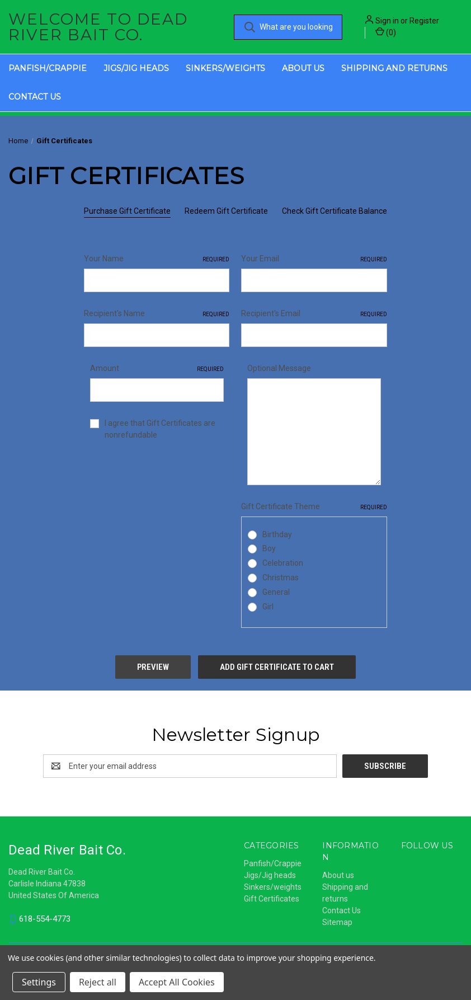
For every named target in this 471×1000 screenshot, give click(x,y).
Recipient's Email (314, 314)
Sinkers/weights (225, 68)
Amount (157, 369)
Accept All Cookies (177, 982)
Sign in (387, 20)
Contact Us (34, 97)
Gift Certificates (271, 898)
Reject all (97, 982)
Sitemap (337, 922)
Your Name (156, 259)
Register (424, 20)
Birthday (277, 534)
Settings (39, 982)
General (276, 592)
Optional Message (279, 368)
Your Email (314, 259)
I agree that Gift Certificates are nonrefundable (160, 429)
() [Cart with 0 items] (385, 32)
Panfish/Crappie (47, 68)
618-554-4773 (44, 919)
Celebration (282, 562)
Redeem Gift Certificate (226, 210)
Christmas (280, 577)
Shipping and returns (394, 68)
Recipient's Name (156, 314)
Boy (269, 548)
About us (303, 68)
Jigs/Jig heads (136, 68)
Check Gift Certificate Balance (334, 210)
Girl (268, 606)
